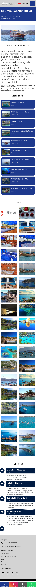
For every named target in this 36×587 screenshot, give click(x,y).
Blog (2, 562)
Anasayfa (4, 16)
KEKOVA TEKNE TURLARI (9, 556)
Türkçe (22, 3)
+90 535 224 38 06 (11, 543)
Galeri (3, 559)
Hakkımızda (5, 553)
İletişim (3, 565)
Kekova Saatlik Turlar (8, 18)
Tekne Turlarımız (14, 16)
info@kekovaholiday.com (13, 546)
